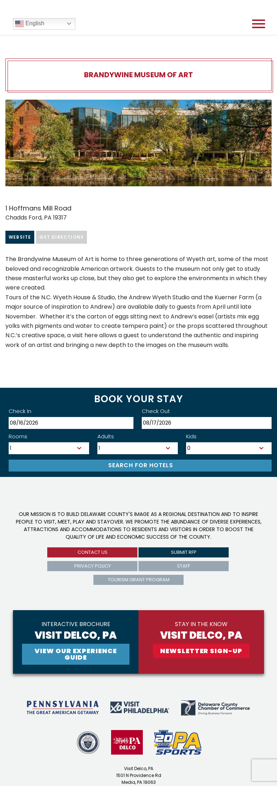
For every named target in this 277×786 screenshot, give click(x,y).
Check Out (156, 411)
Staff (183, 566)
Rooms (18, 436)
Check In (20, 411)
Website (20, 237)
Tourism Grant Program (139, 579)
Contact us (92, 552)
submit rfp (184, 552)
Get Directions (61, 237)
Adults (105, 436)
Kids (191, 436)
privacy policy (92, 566)
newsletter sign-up (201, 650)
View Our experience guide (75, 654)
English (29, 23)
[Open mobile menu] (258, 23)
